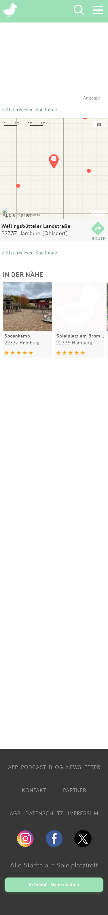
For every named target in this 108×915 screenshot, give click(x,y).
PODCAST (33, 767)
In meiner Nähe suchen (54, 884)
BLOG (56, 767)
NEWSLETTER (83, 767)
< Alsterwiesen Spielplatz (29, 109)
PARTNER (74, 790)
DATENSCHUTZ (44, 813)
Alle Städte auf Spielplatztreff (54, 864)
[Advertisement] (54, 554)
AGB (15, 813)
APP (13, 767)
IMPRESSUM (83, 813)
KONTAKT (34, 790)
